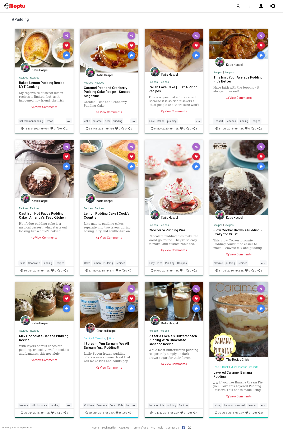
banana (23, 405)
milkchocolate (39, 405)
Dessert (218, 121)
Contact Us (172, 427)
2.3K (175, 413)
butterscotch (156, 405)
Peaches (231, 121)
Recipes (23, 77)
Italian (160, 121)
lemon (49, 121)
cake (87, 121)
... (68, 120)
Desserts (102, 405)
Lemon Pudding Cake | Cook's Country (106, 215)
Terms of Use (140, 427)
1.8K (45, 413)
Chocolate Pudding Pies (167, 230)
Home (95, 427)
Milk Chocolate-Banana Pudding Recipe (43, 338)
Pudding (243, 121)
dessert (252, 405)
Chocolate (34, 263)
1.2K (239, 128)
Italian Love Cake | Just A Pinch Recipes (173, 89)
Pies (159, 263)
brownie (218, 263)
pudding (117, 121)
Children (89, 405)
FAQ (153, 427)
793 (110, 128)
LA (127, 405)
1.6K (45, 270)
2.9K (239, 413)
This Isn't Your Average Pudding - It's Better (238, 79)
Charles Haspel (106, 331)
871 (110, 270)
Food (113, 405)
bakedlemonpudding (31, 121)
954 (45, 128)
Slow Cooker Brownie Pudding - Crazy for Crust (237, 232)
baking (217, 405)
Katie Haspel (40, 70)
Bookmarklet (109, 427)
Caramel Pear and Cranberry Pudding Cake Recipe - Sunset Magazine (107, 92)
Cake (22, 263)
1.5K (174, 128)
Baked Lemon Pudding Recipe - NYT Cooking (42, 85)
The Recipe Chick (237, 360)
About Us (124, 427)
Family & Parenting (95, 338)
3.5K (110, 413)
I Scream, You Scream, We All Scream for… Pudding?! (106, 345)
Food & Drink (221, 367)
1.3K (174, 270)
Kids (111, 338)
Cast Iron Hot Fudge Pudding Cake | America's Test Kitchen (42, 215)
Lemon (97, 263)
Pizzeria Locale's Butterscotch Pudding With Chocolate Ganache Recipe (173, 340)
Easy (152, 263)
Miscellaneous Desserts (245, 367)
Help (160, 427)
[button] (238, 6)
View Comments (44, 107)
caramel (97, 121)
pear (107, 121)
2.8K (239, 270)
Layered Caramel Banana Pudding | (232, 374)
